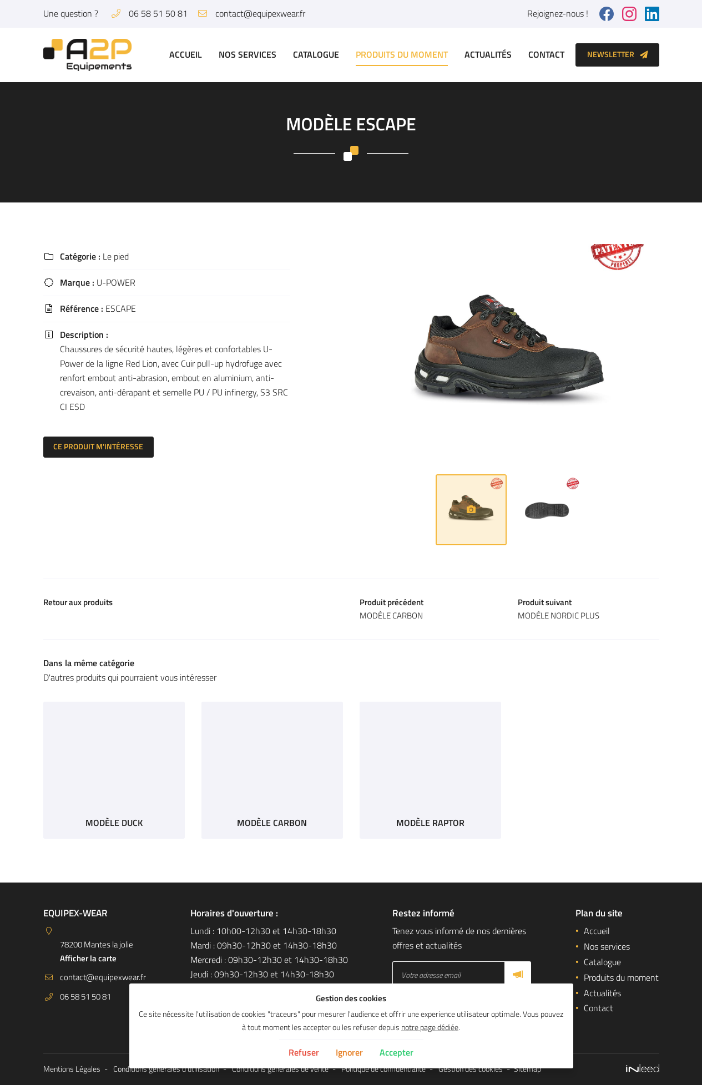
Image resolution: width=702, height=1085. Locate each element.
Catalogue (316, 54)
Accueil (185, 54)
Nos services (247, 54)
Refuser (304, 1052)
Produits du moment (402, 54)
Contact (546, 54)
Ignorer (349, 1052)
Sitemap (527, 1069)
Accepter (396, 1052)
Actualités (488, 54)
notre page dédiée (429, 1027)
